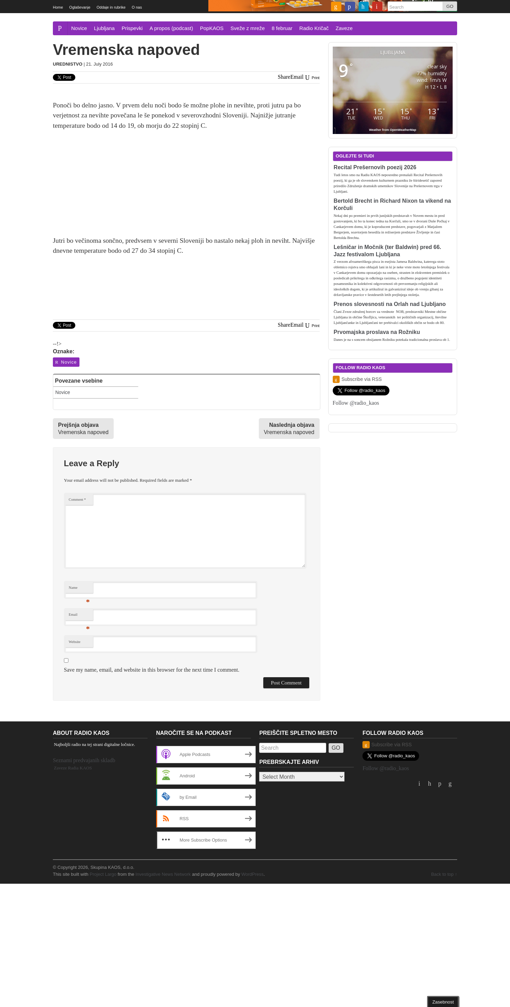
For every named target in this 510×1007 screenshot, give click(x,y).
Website (75, 642)
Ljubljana (104, 28)
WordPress (252, 874)
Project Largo (102, 874)
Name (79, 589)
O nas (137, 7)
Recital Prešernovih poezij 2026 (375, 167)
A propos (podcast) (171, 28)
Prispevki (132, 28)
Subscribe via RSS (357, 379)
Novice (79, 28)
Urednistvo (67, 64)
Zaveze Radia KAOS (73, 767)
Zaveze (344, 28)
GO (449, 6)
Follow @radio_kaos (356, 403)
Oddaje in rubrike (111, 7)
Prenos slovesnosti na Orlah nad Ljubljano (390, 304)
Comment (77, 499)
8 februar (282, 28)
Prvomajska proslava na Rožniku (377, 332)
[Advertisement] (186, 187)
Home (58, 7)
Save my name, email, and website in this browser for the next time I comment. (151, 670)
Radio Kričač (314, 28)
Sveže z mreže (247, 28)
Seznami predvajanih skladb (84, 760)
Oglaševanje (79, 7)
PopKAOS (212, 28)
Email (79, 616)
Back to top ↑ (444, 874)
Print (311, 78)
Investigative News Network (163, 874)
